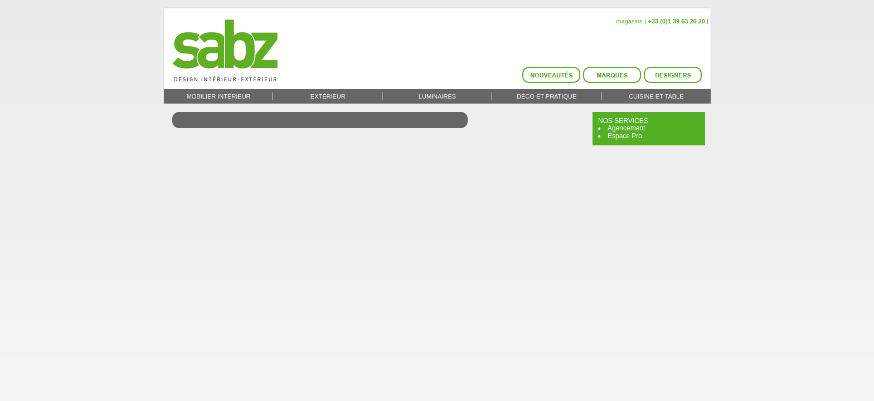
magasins (629, 21)
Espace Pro (625, 136)
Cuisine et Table (656, 96)
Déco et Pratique (546, 96)
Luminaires (437, 96)
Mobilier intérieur (219, 96)
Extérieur (328, 96)
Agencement (626, 128)
